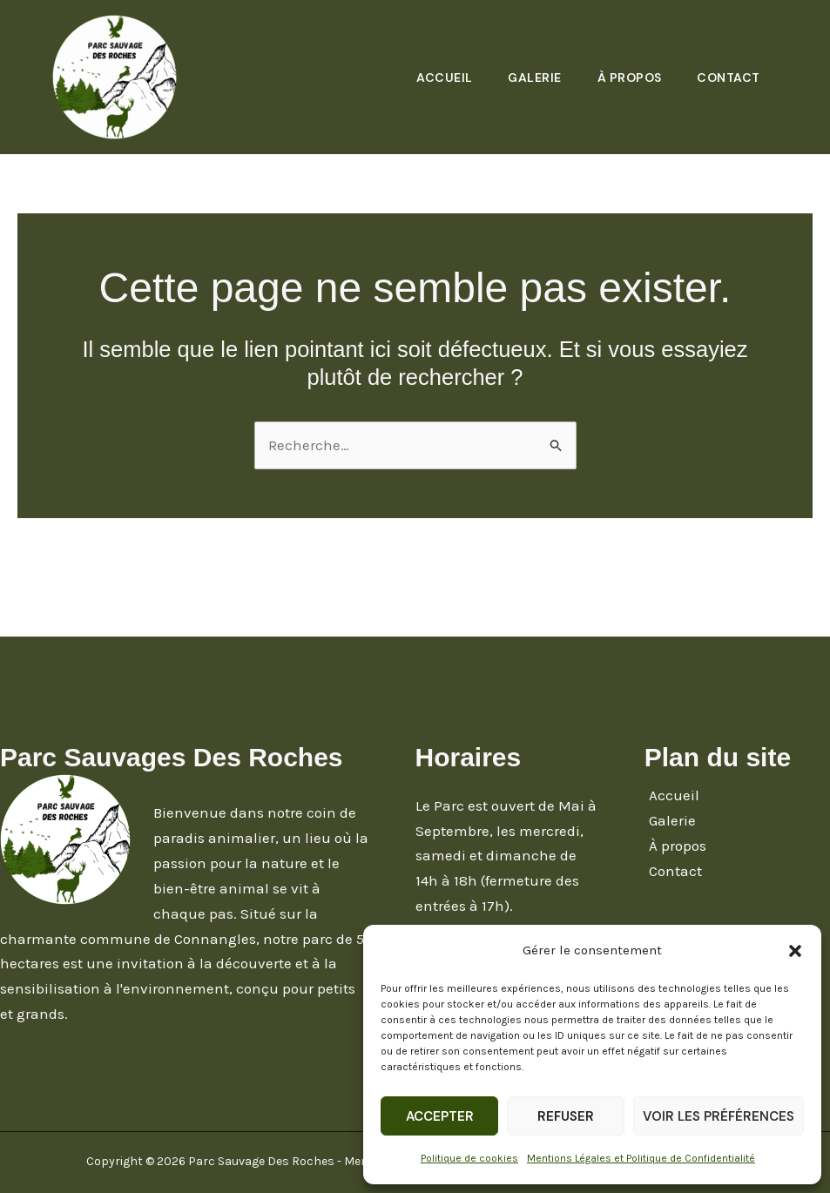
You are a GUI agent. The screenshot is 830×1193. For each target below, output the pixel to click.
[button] (795, 951)
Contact (727, 77)
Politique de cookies (469, 1158)
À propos (625, 77)
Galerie (528, 77)
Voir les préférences (718, 1116)
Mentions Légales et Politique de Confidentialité (641, 1158)
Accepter (440, 1116)
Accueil (435, 77)
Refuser (565, 1116)
